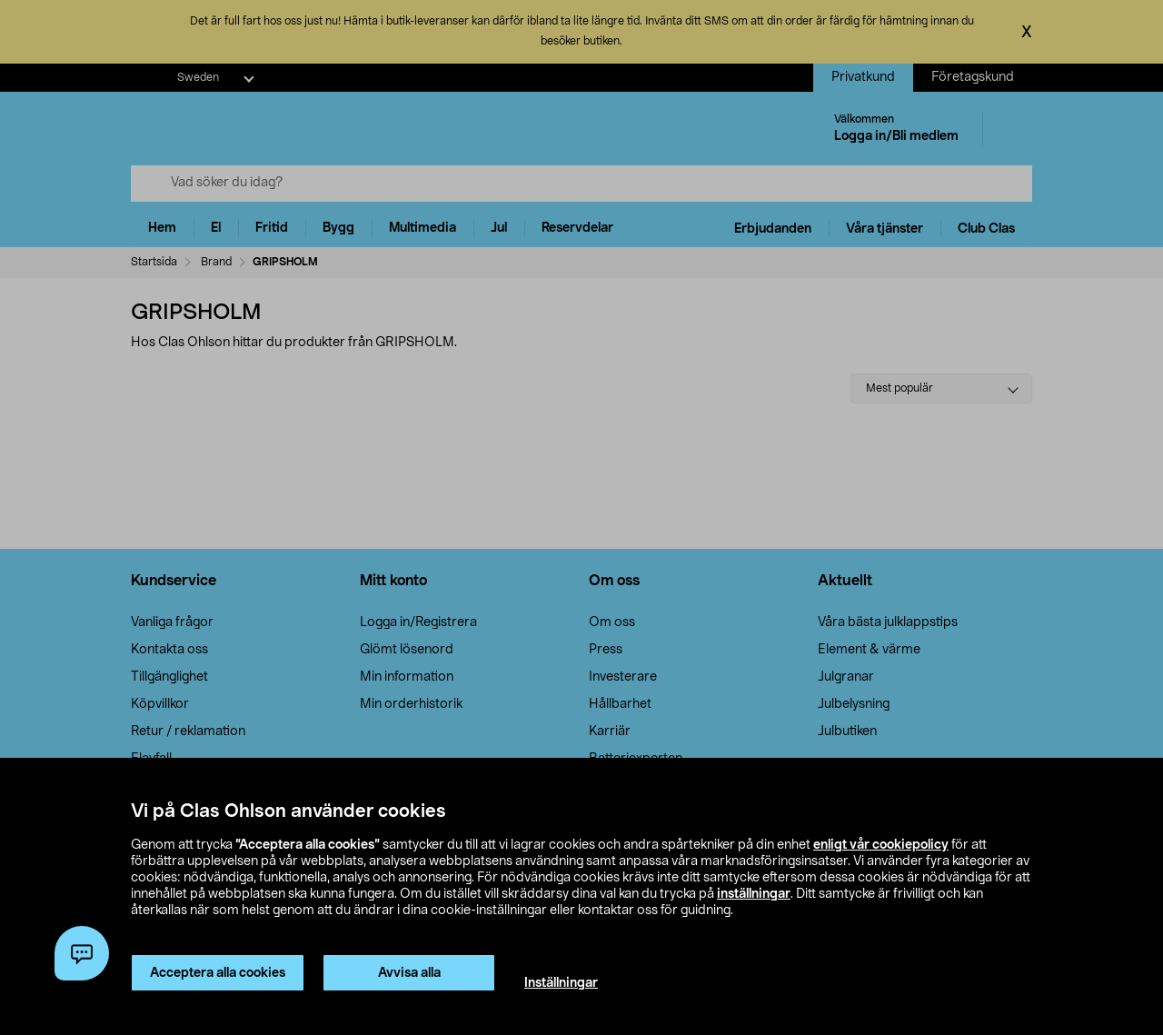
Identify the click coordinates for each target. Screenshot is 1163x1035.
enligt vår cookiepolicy (881, 845)
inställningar (753, 894)
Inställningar (561, 983)
